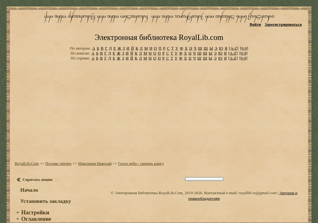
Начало (28, 181)
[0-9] (244, 40)
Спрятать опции (37, 170)
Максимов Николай (94, 154)
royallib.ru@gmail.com (257, 184)
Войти (256, 24)
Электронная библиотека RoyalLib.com (159, 29)
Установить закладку (45, 192)
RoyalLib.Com (26, 154)
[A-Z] (233, 40)
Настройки (34, 204)
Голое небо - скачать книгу (140, 154)
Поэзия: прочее (58, 154)
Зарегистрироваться (284, 24)
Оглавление (35, 210)
